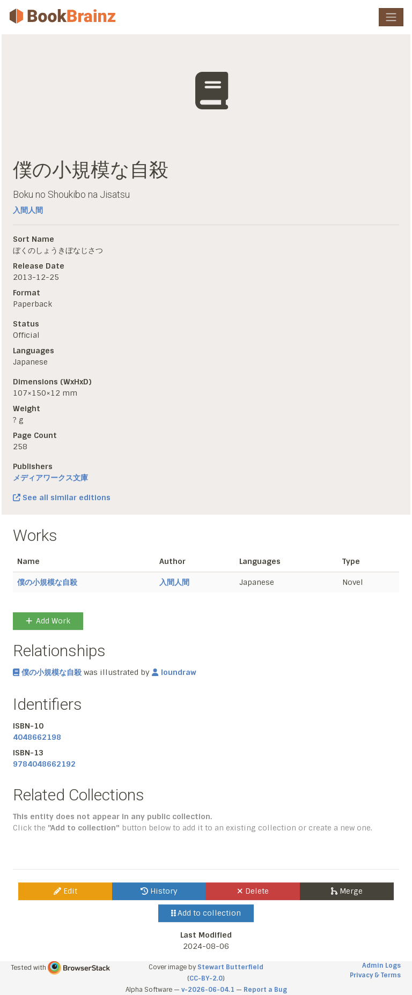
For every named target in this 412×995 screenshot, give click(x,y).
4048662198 (37, 737)
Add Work (48, 621)
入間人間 (28, 210)
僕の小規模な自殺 (47, 582)
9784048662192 (44, 764)
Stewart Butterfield (230, 967)
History (159, 891)
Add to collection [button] (206, 913)
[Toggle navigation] (391, 17)
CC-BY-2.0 (206, 978)
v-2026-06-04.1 (207, 989)
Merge (347, 891)
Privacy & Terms (375, 975)
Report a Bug (265, 989)
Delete (253, 891)
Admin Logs (381, 965)
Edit (65, 891)
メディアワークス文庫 (50, 477)
